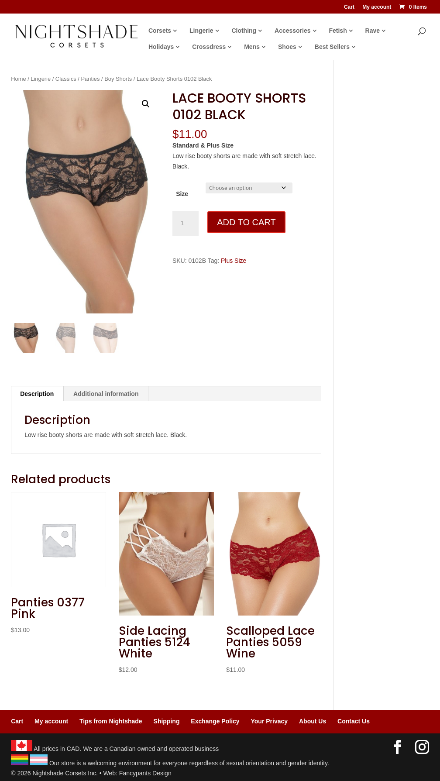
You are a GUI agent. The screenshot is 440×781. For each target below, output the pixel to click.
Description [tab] (37, 393)
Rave (372, 31)
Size (182, 193)
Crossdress (209, 47)
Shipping (167, 721)
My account (376, 7)
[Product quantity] (185, 223)
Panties (90, 79)
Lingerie (201, 31)
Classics (65, 79)
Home (18, 79)
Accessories (293, 31)
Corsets (159, 31)
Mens (252, 47)
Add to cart (246, 222)
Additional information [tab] (105, 393)
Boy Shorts (118, 79)
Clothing (243, 31)
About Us (312, 721)
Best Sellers (332, 47)
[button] (146, 104)
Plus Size (233, 260)
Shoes (287, 47)
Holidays (161, 47)
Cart (349, 7)
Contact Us (353, 721)
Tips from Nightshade (110, 721)
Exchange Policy (215, 721)
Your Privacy (269, 721)
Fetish (338, 31)
